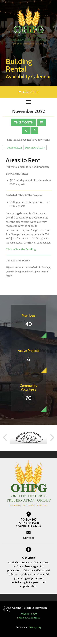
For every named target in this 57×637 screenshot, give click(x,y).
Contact (28, 538)
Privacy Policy (28, 613)
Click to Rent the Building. (21, 249)
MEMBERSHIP (28, 92)
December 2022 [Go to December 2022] (34, 147)
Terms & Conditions (28, 617)
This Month (23, 122)
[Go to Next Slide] (52, 437)
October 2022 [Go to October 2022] (14, 147)
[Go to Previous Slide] (5, 437)
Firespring (35, 627)
